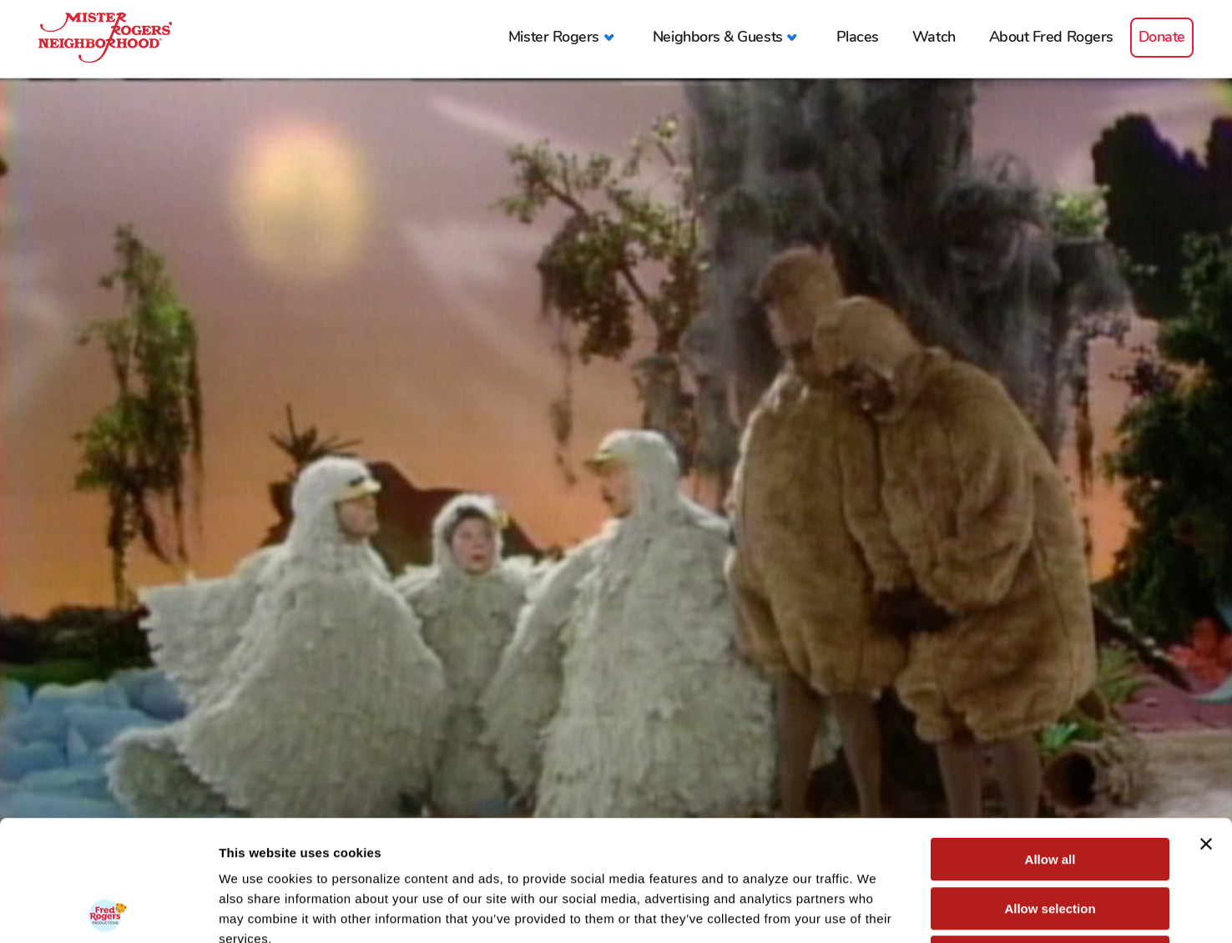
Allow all (1050, 739)
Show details (876, 910)
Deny (1050, 837)
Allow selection (1049, 788)
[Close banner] (1206, 723)
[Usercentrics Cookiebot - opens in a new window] (108, 910)
